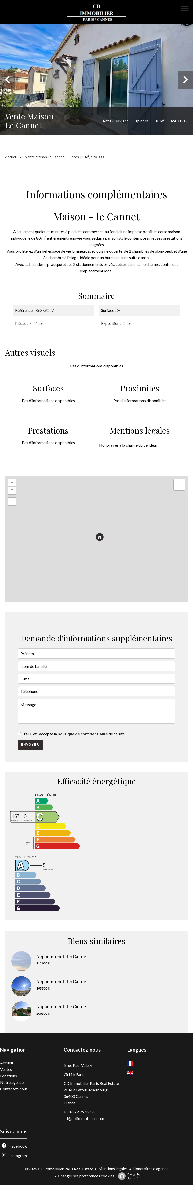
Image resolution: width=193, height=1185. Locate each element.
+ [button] (12, 483)
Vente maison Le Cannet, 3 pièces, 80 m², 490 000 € (65, 157)
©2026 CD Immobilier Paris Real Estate (59, 1168)
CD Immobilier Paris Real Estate (91, 1083)
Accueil (11, 157)
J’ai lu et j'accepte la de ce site (74, 733)
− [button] (12, 490)
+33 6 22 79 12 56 (79, 1111)
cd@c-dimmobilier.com (84, 1118)
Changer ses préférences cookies (86, 1175)
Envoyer (30, 744)
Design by (128, 1176)
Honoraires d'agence (150, 1168)
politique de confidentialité (83, 733)
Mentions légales (113, 1168)
